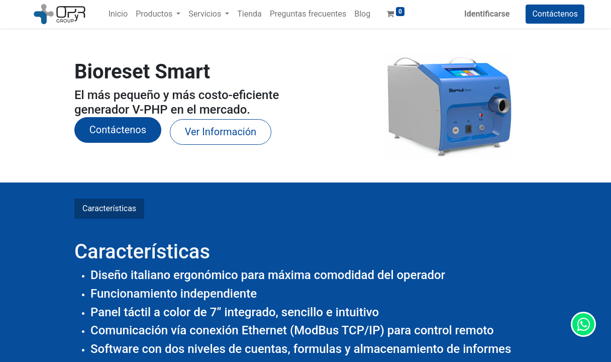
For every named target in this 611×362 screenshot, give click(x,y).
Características (109, 208)
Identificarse (487, 14)
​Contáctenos (117, 130)
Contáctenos (555, 14)
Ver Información (220, 132)
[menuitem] (118, 14)
